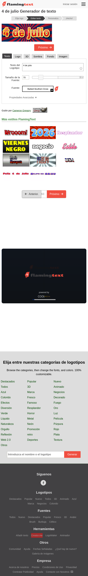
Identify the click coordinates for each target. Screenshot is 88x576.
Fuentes (44, 511)
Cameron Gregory (21, 110)
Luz (56, 413)
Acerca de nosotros (19, 567)
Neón (30, 424)
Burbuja (42, 521)
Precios (35, 567)
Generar (72, 454)
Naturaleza (7, 424)
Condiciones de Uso (52, 567)
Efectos (5, 402)
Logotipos (44, 492)
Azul (3, 392)
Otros (4, 445)
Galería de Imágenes (43, 553)
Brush (32, 521)
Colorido (6, 397)
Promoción (33, 429)
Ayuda (27, 549)
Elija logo (19, 18)
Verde (4, 413)
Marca (31, 392)
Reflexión (6, 434)
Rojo (56, 429)
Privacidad (71, 567)
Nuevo (57, 381)
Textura (58, 439)
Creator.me (36, 535)
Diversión (6, 408)
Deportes (32, 439)
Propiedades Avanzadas (21, 97)
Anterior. (31, 194)
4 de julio (52, 67)
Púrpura (58, 424)
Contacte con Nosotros (59, 572)
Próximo (45, 47)
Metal (30, 418)
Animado (59, 386)
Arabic (73, 517)
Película (58, 418)
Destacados (8, 381)
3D (29, 386)
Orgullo (5, 429)
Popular (31, 381)
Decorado (59, 397)
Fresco (31, 397)
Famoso (32, 402)
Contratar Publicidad (23, 572)
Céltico (52, 521)
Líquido (5, 418)
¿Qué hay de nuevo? (66, 549)
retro (30, 434)
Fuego (57, 402)
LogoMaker (51, 535)
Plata (57, 434)
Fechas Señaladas (42, 549)
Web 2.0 (6, 439)
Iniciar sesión (70, 4)
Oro (56, 408)
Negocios (59, 392)
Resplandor (34, 408)
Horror (31, 413)
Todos (4, 386)
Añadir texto (22, 535)
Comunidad (15, 549)
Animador (65, 535)
